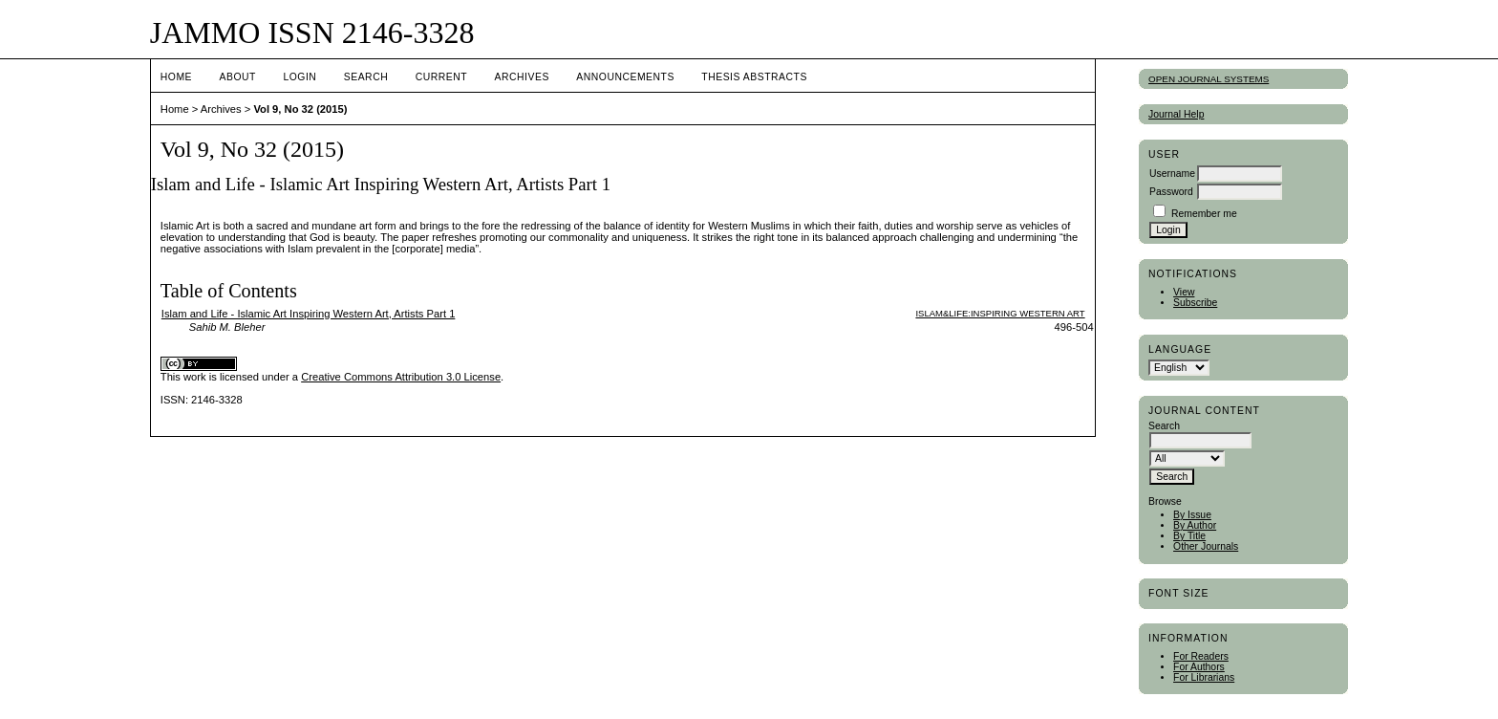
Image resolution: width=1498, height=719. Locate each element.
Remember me (1204, 213)
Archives (522, 77)
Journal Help (1176, 114)
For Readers (1201, 656)
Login (299, 77)
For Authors (1199, 667)
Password (1171, 191)
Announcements (625, 77)
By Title (1189, 536)
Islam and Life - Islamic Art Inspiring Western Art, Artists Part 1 (308, 313)
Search (366, 77)
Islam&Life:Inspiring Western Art (999, 313)
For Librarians (1203, 677)
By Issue (1192, 515)
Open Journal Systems (1208, 79)
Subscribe (1195, 302)
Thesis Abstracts (754, 77)
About (238, 77)
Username (1172, 173)
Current (441, 77)
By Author (1194, 525)
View (1183, 292)
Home (176, 77)
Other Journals (1205, 546)
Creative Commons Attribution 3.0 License (401, 376)
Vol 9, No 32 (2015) (300, 109)
